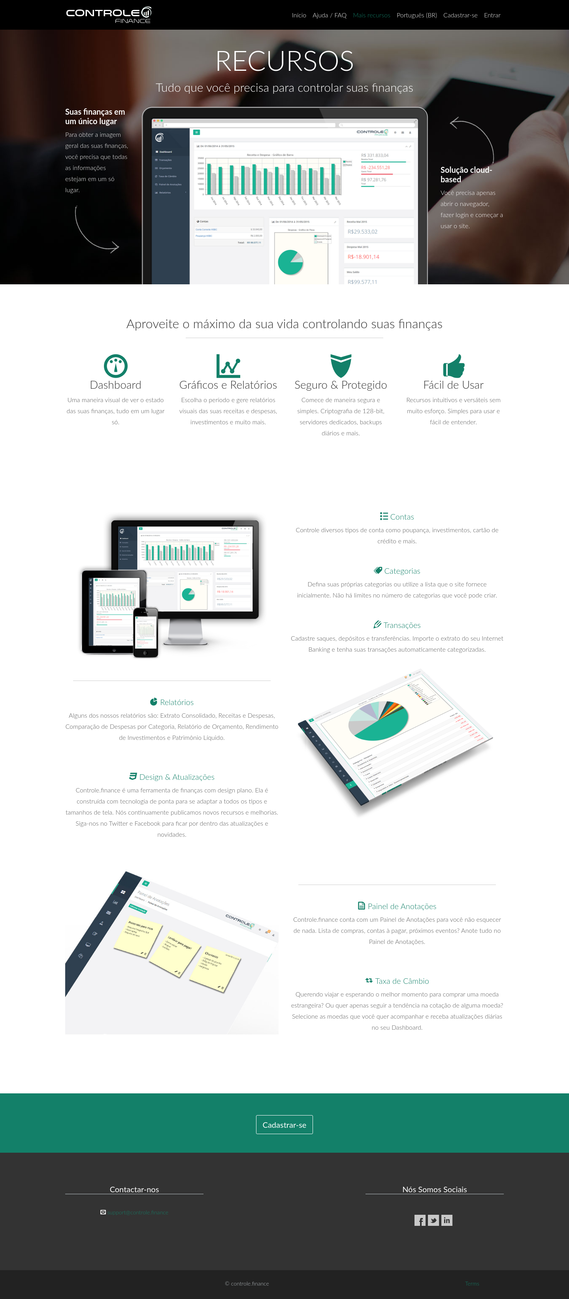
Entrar (492, 15)
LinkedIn (446, 1220)
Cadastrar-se (460, 15)
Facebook (420, 1220)
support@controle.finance (137, 1212)
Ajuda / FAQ (330, 15)
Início (299, 15)
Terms (472, 1283)
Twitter (433, 1220)
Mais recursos (371, 15)
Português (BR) (417, 15)
